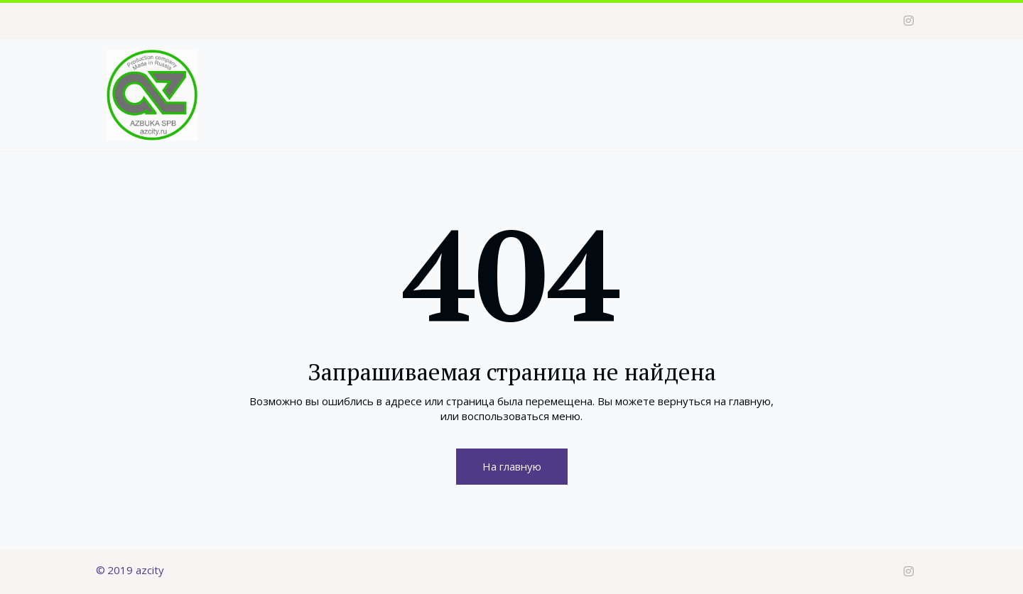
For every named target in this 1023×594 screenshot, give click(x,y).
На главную (511, 466)
